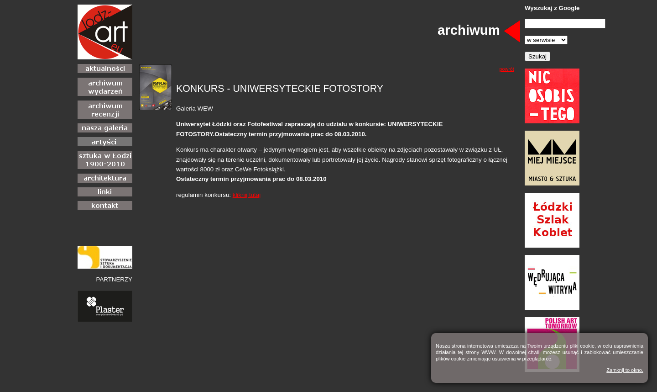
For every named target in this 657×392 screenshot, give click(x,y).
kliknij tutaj (247, 194)
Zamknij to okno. (624, 370)
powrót (507, 69)
